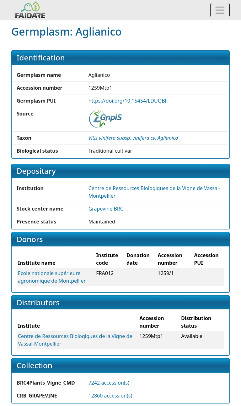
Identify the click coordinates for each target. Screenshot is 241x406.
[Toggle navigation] (220, 10)
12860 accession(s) (110, 395)
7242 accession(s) (108, 382)
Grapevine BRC (105, 208)
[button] (133, 137)
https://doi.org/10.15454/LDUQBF (128, 100)
